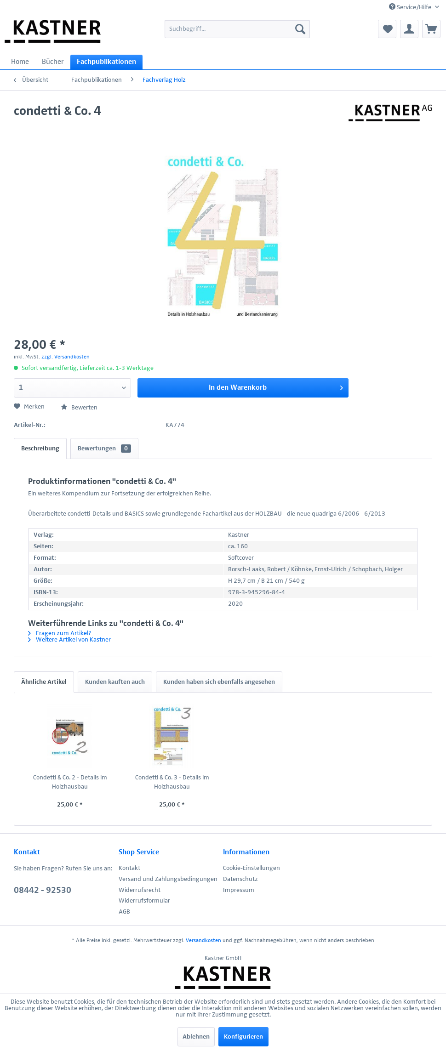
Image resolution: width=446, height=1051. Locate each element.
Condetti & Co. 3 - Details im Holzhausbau (172, 782)
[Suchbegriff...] (237, 29)
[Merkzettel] (387, 29)
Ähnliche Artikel (44, 682)
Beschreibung (40, 448)
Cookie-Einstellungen (251, 868)
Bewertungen (104, 448)
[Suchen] (300, 29)
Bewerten (79, 407)
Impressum (238, 890)
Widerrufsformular (144, 901)
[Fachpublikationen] (106, 62)
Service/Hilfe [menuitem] (411, 7)
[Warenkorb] (431, 29)
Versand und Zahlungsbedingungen (168, 879)
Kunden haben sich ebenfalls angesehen (219, 682)
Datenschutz (240, 879)
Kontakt (129, 868)
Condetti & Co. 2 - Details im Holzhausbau (70, 782)
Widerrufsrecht (139, 890)
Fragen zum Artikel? (59, 633)
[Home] (20, 62)
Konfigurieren (243, 1037)
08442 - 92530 (42, 890)
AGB (124, 912)
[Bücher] (52, 62)
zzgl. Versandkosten (65, 357)
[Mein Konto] (409, 29)
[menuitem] (237, 29)
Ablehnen (196, 1037)
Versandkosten (203, 940)
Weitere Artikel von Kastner (69, 639)
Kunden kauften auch (115, 682)
